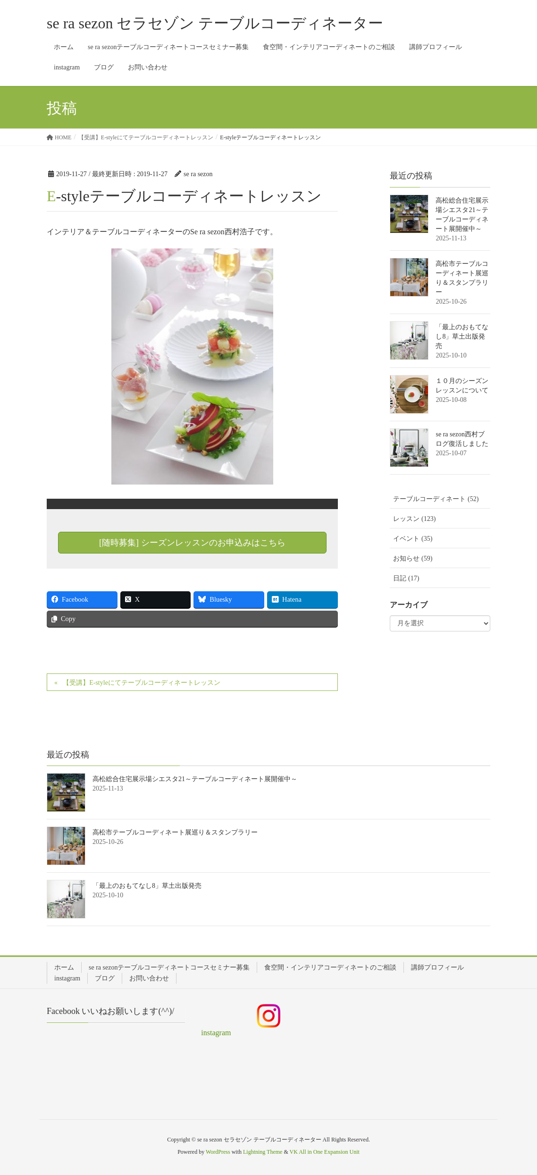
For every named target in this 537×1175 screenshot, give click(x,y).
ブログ (105, 978)
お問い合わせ (149, 978)
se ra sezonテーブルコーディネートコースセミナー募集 (169, 967)
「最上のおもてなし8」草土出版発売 (462, 336)
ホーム (64, 967)
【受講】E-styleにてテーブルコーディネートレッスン (141, 682)
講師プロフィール (437, 967)
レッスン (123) (414, 518)
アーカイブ (409, 605)
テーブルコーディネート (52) (435, 498)
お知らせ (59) (412, 558)
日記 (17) (406, 578)
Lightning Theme (262, 1152)
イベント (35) (412, 538)
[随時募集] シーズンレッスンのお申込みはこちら (192, 542)
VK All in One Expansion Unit (325, 1152)
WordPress (218, 1152)
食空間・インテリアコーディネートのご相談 (330, 967)
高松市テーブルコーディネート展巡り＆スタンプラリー (175, 832)
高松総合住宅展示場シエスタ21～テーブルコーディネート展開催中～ (194, 779)
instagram (67, 978)
